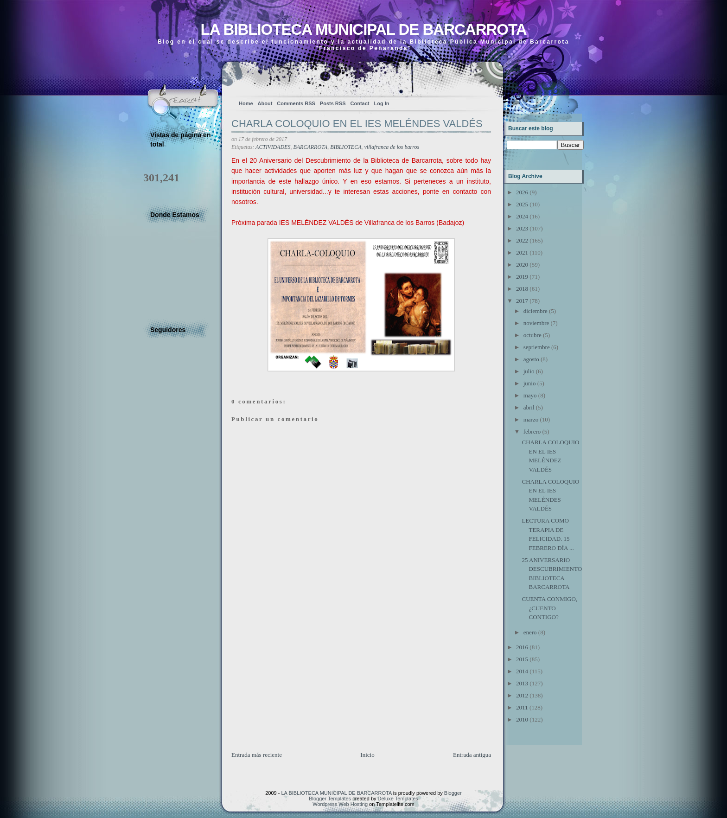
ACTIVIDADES (272, 147)
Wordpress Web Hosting (340, 804)
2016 (522, 647)
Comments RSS (296, 103)
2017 (522, 300)
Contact (360, 103)
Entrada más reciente (256, 754)
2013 (522, 683)
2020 (522, 264)
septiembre (536, 347)
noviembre (536, 323)
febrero (532, 431)
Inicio (367, 754)
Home (246, 103)
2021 (522, 252)
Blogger (453, 793)
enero (530, 632)
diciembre (535, 310)
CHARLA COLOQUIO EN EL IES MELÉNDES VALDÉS (357, 123)
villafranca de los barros (392, 147)
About (265, 103)
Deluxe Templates (398, 798)
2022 (522, 240)
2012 (522, 695)
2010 (522, 719)
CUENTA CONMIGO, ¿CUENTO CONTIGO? (549, 607)
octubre (532, 335)
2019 (522, 276)
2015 (522, 659)
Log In (381, 103)
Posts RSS (333, 103)
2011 (522, 707)
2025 (522, 204)
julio (529, 371)
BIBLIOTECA (345, 147)
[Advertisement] (300, 685)
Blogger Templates (330, 798)
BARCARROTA (310, 147)
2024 (522, 216)
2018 (522, 288)
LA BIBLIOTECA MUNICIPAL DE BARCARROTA (363, 29)
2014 (522, 671)
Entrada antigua (472, 754)
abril (529, 407)
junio (529, 383)
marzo (530, 419)
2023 (522, 228)
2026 (522, 192)
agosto (531, 359)
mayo (530, 395)
